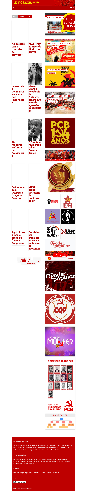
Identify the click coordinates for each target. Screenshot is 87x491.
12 (29, 261)
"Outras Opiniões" (41, 459)
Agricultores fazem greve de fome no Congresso (18, 237)
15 (23, 263)
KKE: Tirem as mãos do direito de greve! (35, 47)
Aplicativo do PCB (55, 17)
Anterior (22, 259)
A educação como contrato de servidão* (18, 49)
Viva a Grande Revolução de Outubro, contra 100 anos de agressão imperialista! (35, 98)
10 (19, 261)
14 (38, 261)
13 (33, 261)
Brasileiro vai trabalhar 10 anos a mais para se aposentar (34, 240)
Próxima (31, 263)
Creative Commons (52, 472)
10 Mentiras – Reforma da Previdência (18, 149)
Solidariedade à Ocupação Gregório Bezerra (18, 192)
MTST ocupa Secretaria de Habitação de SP (34, 194)
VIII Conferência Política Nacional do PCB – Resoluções (58, 99)
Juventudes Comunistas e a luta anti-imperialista (18, 94)
